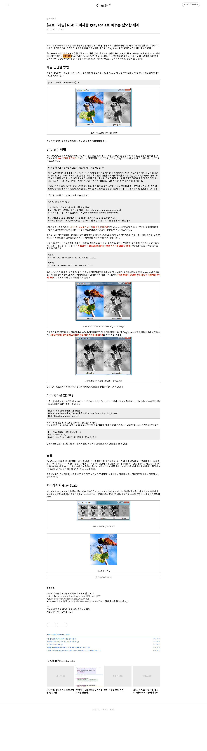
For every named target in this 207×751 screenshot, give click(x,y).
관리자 (112, 746)
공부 (48, 671)
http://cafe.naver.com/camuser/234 (86, 601)
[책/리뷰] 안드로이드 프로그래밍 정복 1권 (60, 675)
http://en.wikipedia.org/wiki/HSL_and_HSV (79, 596)
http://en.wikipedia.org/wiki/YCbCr (71, 598)
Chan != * (103, 5)
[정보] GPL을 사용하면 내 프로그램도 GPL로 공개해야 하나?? (67, 684)
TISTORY (104, 746)
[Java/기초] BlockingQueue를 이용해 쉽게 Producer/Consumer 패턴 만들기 (73, 687)
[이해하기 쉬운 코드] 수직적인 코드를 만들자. (61, 678)
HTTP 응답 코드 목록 (54, 681)
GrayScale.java (103, 576)
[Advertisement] (103, 634)
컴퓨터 (54, 671)
